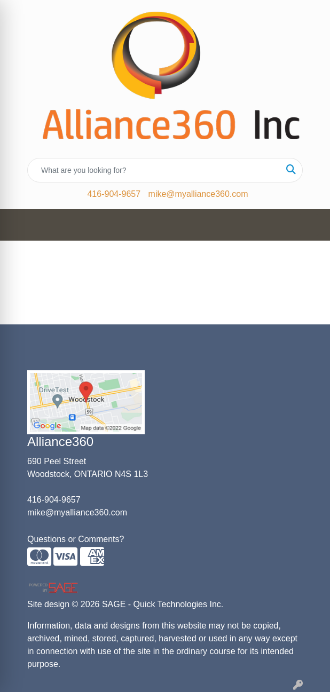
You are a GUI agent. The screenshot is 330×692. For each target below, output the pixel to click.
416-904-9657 (113, 193)
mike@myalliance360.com (198, 193)
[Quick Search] (153, 170)
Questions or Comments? (75, 539)
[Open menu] (308, 225)
